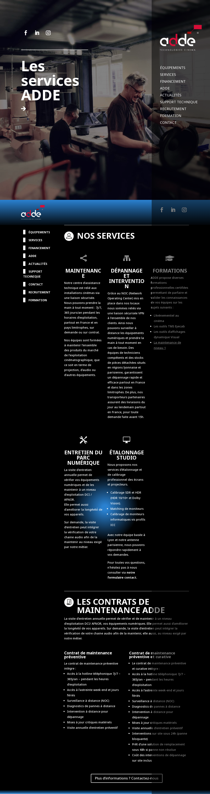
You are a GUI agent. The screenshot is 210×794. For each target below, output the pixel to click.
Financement (173, 82)
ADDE (165, 89)
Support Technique (179, 102)
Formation (170, 116)
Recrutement (173, 109)
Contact (168, 123)
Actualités (170, 95)
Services (168, 75)
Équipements (172, 68)
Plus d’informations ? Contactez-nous (127, 778)
